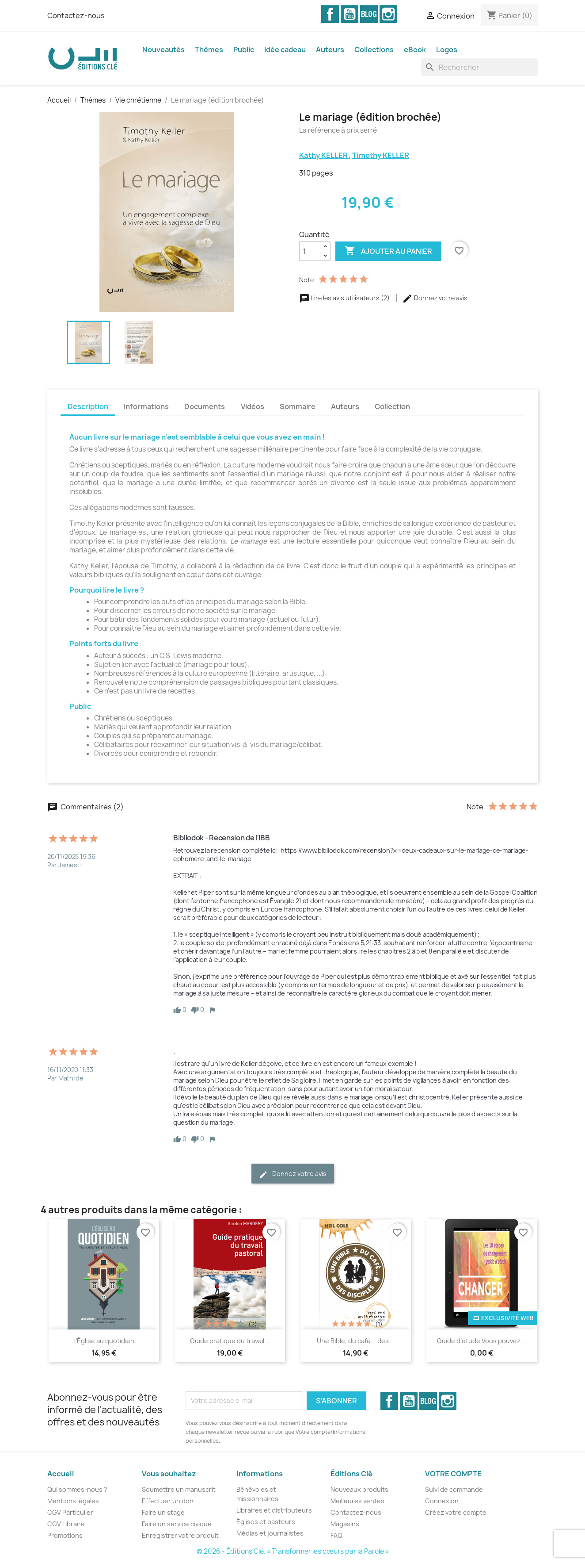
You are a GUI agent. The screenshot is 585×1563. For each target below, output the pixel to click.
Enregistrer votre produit (180, 1535)
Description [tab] (88, 406)
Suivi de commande (454, 1489)
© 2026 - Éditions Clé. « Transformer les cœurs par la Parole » (293, 1551)
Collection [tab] (392, 406)
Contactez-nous (76, 15)
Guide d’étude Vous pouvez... (481, 1341)
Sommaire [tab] (297, 406)
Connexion (442, 1501)
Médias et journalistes (270, 1533)
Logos (446, 49)
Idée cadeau (285, 49)
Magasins (344, 1524)
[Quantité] (309, 251)
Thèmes (209, 49)
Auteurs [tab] (345, 406)
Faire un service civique (177, 1524)
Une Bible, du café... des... (355, 1341)
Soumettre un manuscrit (179, 1489)
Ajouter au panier (388, 251)
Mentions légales (73, 1501)
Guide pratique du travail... (230, 1341)
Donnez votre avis (434, 298)
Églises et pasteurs (265, 1521)
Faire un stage (163, 1512)
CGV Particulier (70, 1512)
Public (243, 49)
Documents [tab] (204, 406)
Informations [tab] (146, 406)
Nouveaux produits (359, 1489)
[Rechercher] (479, 67)
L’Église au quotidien (103, 1341)
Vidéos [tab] (252, 406)
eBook (415, 49)
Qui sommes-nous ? (77, 1489)
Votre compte (453, 1474)
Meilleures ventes (357, 1501)
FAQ (336, 1535)
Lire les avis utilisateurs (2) (345, 298)
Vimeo (369, 14)
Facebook (330, 14)
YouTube (349, 14)
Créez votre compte (455, 1512)
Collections (374, 49)
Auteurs (330, 49)
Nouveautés (163, 49)
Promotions (65, 1535)
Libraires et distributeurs (274, 1510)
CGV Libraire (66, 1524)
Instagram (388, 14)
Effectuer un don (168, 1501)
